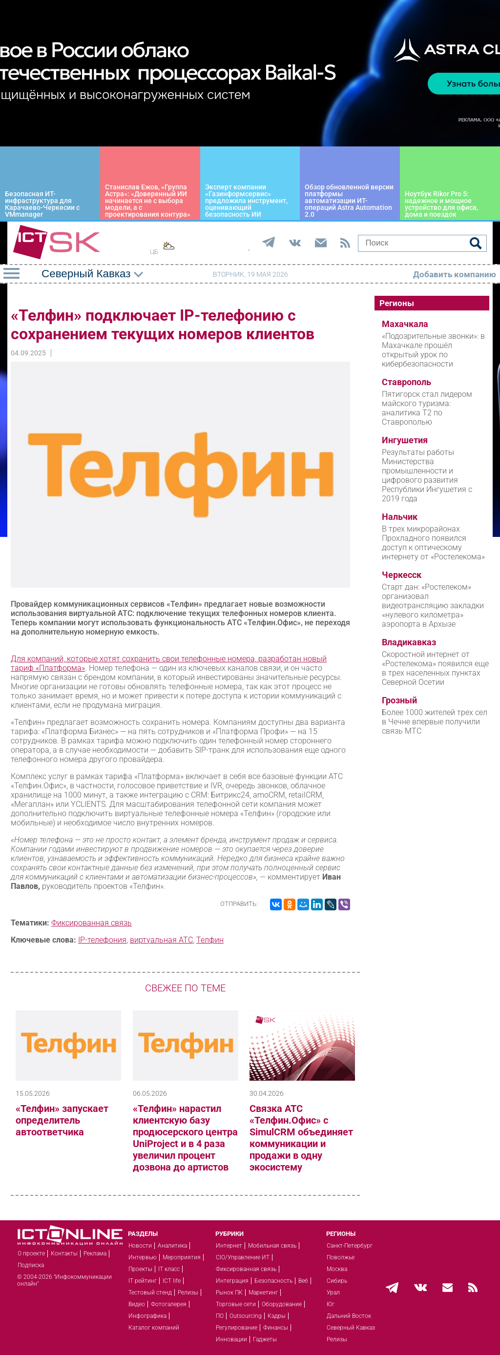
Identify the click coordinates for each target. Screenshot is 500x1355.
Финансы (275, 1327)
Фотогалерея (169, 1304)
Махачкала (405, 324)
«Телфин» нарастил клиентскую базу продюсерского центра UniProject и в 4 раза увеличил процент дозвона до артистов (185, 1138)
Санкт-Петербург (350, 1245)
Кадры (277, 1316)
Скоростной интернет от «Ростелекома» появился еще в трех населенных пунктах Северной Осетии (435, 668)
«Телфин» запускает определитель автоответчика (62, 1120)
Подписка (31, 1265)
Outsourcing (245, 1316)
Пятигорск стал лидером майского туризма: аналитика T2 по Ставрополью (427, 408)
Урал (333, 1292)
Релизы (188, 1292)
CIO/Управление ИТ (243, 1257)
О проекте (31, 1253)
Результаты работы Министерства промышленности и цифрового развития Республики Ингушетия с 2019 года (427, 475)
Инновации (231, 1339)
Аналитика (172, 1245)
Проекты (140, 1269)
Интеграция (232, 1280)
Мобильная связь (272, 1245)
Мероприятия (182, 1257)
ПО (220, 1316)
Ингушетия (405, 440)
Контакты (64, 1253)
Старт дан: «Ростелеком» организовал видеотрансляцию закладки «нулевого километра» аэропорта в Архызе (433, 605)
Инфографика (147, 1316)
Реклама (94, 1253)
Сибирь (337, 1280)
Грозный (399, 700)
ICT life (172, 1280)
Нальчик (399, 517)
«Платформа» (60, 668)
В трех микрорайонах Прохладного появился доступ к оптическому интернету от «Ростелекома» (433, 542)
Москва (337, 1269)
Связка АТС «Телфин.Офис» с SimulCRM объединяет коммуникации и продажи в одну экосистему (301, 1138)
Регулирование (236, 1327)
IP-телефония (102, 939)
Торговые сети (236, 1304)
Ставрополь (406, 382)
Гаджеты (265, 1339)
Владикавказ (409, 642)
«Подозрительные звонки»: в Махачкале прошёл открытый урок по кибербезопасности (433, 350)
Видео (136, 1304)
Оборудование (282, 1304)
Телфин (210, 939)
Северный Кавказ (351, 1327)
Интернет (229, 1245)
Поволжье (340, 1257)
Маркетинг (263, 1292)
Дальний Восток (349, 1316)
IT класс (169, 1269)
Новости (140, 1245)
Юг (330, 1304)
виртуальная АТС (161, 939)
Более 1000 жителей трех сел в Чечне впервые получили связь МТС (434, 722)
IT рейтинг (142, 1280)
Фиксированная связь (91, 922)
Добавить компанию (454, 274)
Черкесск (401, 575)
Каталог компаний (153, 1327)
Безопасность (273, 1280)
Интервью (142, 1257)
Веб (303, 1280)
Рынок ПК (229, 1292)
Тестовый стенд (150, 1292)
